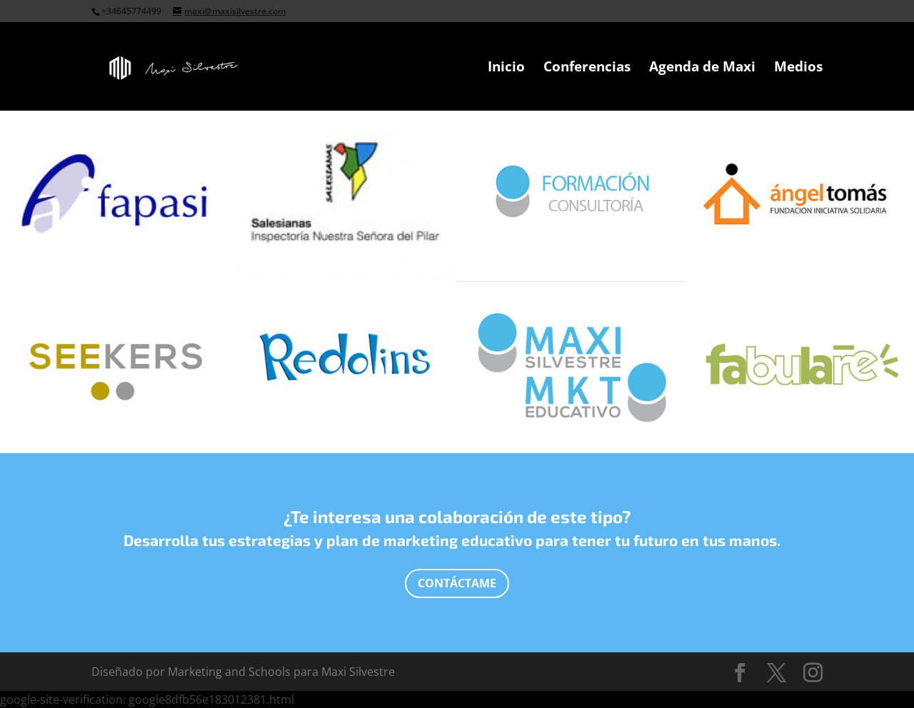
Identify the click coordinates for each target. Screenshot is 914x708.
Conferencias (587, 68)
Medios (798, 68)
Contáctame (457, 583)
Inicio (506, 68)
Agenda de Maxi (702, 68)
